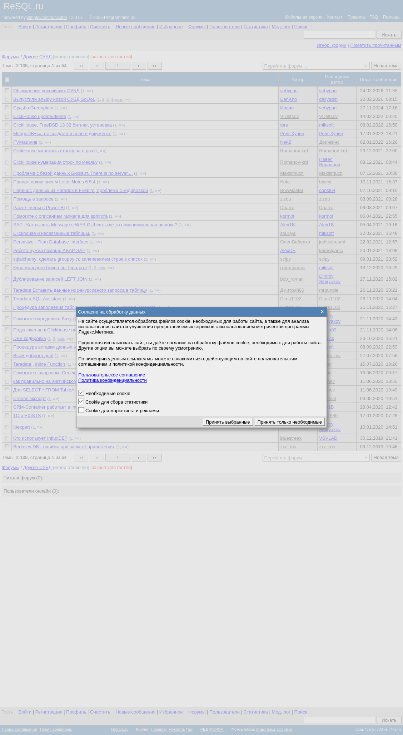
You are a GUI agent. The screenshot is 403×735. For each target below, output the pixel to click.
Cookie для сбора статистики (116, 402)
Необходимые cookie (107, 393)
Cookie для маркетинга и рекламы (122, 410)
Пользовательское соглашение (111, 375)
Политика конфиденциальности (112, 380)
